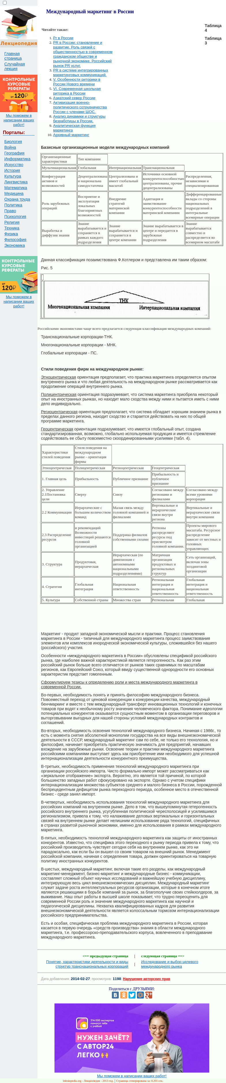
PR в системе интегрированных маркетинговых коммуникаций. (80, 72)
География (14, 153)
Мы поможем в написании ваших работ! (18, 120)
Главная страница (13, 56)
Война (10, 147)
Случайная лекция (14, 66)
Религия (12, 222)
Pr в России (63, 38)
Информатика (17, 159)
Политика (13, 205)
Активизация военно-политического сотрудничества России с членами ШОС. (80, 107)
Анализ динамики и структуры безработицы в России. (79, 118)
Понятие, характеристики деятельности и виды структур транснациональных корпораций (87, 964)
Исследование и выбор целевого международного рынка (169, 964)
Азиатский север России (74, 98)
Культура (12, 176)
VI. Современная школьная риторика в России (77, 91)
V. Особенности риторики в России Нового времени (76, 81)
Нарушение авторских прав (146, 979)
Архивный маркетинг (71, 135)
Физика (11, 234)
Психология (15, 216)
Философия (15, 239)
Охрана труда (17, 199)
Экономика (14, 245)
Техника (11, 228)
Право (10, 210)
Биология (13, 141)
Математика (15, 187)
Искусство (13, 164)
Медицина (14, 193)
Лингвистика (16, 182)
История (12, 170)
